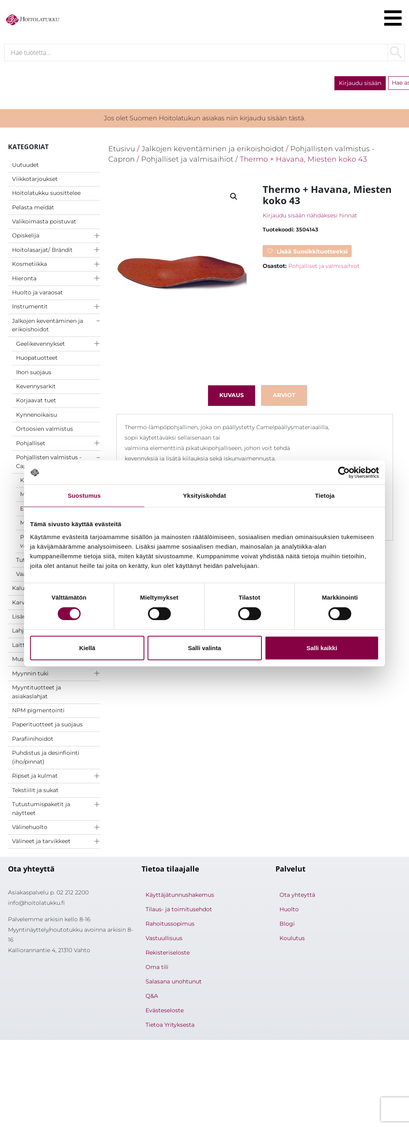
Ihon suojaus (33, 373)
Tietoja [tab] (325, 495)
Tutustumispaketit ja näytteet (41, 809)
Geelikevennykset (40, 344)
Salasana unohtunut (174, 982)
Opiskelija (25, 236)
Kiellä (87, 648)
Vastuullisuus (164, 939)
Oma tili (157, 968)
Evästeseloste (165, 1011)
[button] (234, 197)
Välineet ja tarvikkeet (41, 842)
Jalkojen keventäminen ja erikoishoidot (47, 326)
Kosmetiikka (29, 264)
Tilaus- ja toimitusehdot (179, 910)
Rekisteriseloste (168, 953)
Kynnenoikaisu (36, 415)
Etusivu (121, 149)
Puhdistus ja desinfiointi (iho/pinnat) (45, 758)
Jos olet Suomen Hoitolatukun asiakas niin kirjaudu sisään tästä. (204, 119)
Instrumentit (30, 307)
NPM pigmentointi (38, 711)
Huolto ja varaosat (37, 293)
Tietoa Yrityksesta (170, 1026)
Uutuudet (25, 165)
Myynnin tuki (30, 674)
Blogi (287, 924)
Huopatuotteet (37, 358)
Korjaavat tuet (36, 401)
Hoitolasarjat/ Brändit (42, 250)
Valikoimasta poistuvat (44, 222)
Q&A (152, 997)
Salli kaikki (321, 648)
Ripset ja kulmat (35, 776)
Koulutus (292, 939)
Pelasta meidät (33, 208)
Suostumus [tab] (84, 495)
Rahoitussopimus (170, 924)
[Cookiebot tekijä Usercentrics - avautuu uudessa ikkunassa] (344, 472)
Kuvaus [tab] (231, 396)
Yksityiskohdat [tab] (204, 495)
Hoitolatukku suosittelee (46, 193)
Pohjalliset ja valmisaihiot (187, 160)
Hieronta (24, 279)
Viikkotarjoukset (35, 179)
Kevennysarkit (36, 387)
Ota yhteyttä (297, 896)
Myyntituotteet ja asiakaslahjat (36, 693)
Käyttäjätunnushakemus (180, 896)
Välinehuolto (29, 827)
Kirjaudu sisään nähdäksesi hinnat (310, 216)
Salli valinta (204, 648)
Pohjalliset (30, 444)
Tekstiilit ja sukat (35, 791)
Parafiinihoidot (32, 739)
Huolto (289, 910)
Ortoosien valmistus (44, 429)
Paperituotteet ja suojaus (47, 725)
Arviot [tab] (284, 396)
